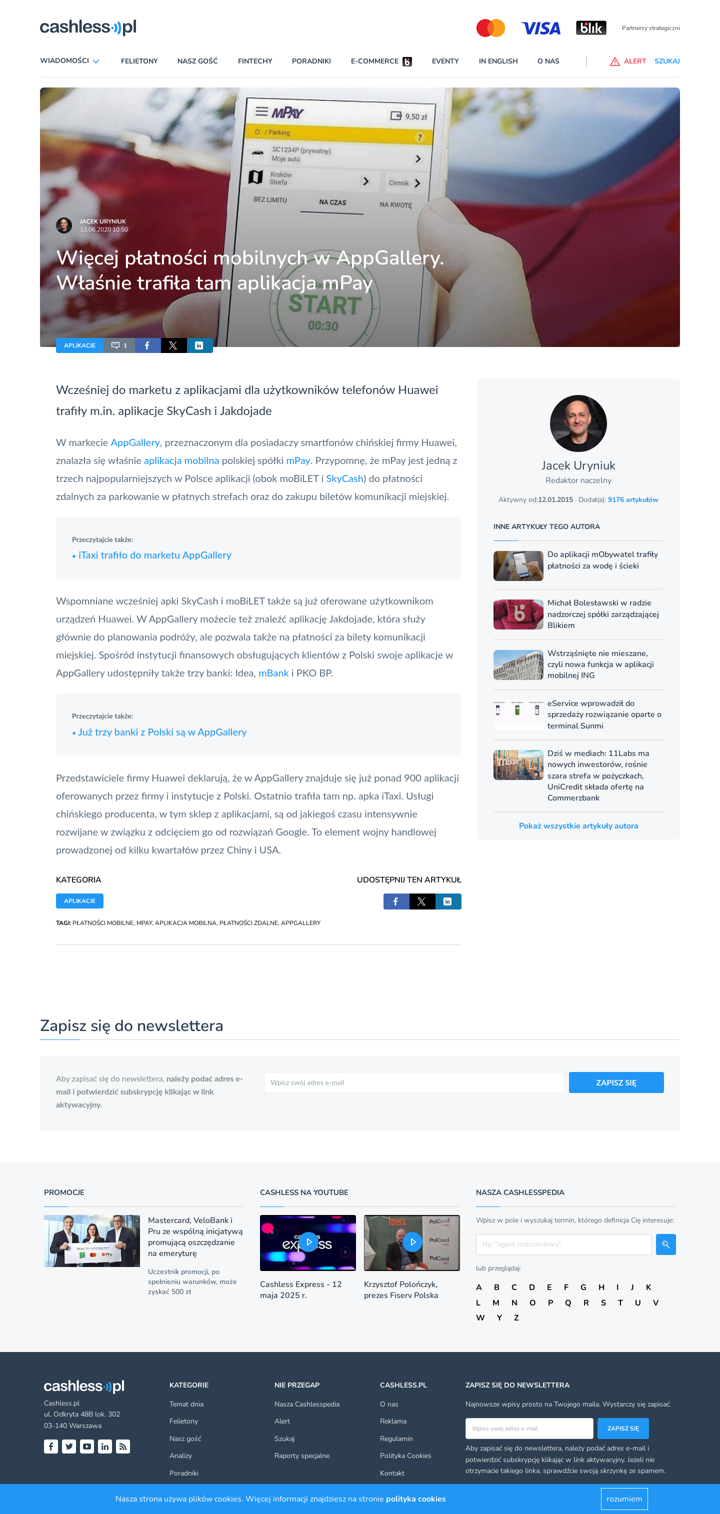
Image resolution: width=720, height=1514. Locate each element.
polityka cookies (416, 1499)
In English (498, 61)
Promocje (64, 1193)
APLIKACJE (80, 346)
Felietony (139, 61)
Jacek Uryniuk (103, 222)
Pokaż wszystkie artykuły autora (578, 826)
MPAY (144, 923)
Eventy (445, 61)
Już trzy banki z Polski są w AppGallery (159, 732)
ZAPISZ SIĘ (616, 1082)
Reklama (393, 1421)
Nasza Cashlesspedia (307, 1404)
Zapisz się (623, 1428)
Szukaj (284, 1439)
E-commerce (374, 61)
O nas (549, 61)
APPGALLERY (300, 923)
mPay (298, 460)
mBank (275, 672)
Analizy (181, 1455)
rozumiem (624, 1499)
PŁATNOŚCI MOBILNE (103, 923)
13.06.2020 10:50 (104, 230)
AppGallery (135, 442)
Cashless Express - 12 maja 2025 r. (301, 1290)
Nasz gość (198, 61)
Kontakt (392, 1473)
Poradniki (311, 61)
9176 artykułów (633, 499)
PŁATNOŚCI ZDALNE (249, 923)
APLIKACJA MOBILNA (185, 923)
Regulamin (396, 1439)
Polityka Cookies (406, 1455)
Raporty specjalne (302, 1455)
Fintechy (255, 61)
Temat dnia (187, 1404)
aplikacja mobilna (182, 460)
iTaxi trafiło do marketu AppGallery (152, 554)
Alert (282, 1421)
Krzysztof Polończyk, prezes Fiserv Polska (401, 1290)
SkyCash (188, 410)
